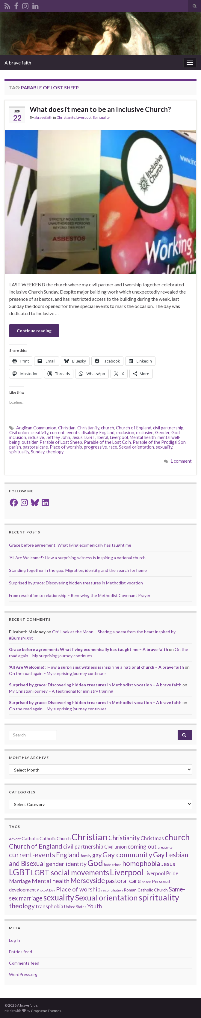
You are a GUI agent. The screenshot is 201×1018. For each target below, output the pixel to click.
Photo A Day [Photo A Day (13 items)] (46, 890)
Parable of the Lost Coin (107, 442)
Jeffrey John (58, 437)
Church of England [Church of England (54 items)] (35, 846)
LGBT (89, 437)
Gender (162, 432)
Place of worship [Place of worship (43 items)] (78, 889)
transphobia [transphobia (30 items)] (49, 906)
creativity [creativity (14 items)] (165, 847)
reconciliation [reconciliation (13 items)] (112, 890)
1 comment (181, 461)
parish (15, 446)
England (106, 432)
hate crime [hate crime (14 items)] (112, 864)
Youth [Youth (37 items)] (94, 906)
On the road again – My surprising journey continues (58, 673)
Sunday (37, 451)
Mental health (143, 437)
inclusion (17, 437)
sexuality (164, 446)
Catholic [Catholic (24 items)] (30, 838)
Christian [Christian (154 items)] (90, 836)
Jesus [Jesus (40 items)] (168, 863)
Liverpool (83, 117)
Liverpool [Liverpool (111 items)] (126, 872)
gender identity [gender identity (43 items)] (66, 863)
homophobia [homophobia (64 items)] (141, 863)
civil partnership (168, 427)
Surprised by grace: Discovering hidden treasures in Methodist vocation (76, 582)
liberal (102, 437)
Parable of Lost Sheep (61, 442)
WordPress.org (23, 974)
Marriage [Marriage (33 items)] (20, 881)
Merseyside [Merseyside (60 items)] (87, 880)
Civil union (19, 432)
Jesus (77, 437)
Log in (14, 940)
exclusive (144, 432)
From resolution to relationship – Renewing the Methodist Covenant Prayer (79, 595)
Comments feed (24, 963)
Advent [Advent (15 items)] (15, 839)
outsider (30, 442)
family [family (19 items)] (86, 855)
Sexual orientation (136, 446)
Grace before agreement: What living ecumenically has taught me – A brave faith (88, 649)
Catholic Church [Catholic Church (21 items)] (55, 838)
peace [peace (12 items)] (146, 882)
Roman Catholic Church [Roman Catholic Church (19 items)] (146, 889)
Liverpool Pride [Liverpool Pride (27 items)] (161, 873)
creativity (39, 432)
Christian (66, 427)
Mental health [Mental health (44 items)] (50, 880)
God (175, 432)
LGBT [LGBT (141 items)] (19, 872)
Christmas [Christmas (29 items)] (152, 838)
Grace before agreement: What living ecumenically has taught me (70, 545)
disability (89, 432)
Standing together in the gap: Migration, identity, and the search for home (78, 570)
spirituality (19, 451)
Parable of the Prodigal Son (159, 442)
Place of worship (66, 446)
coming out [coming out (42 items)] (142, 846)
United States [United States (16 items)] (75, 906)
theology (55, 451)
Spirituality (101, 117)
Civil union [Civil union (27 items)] (115, 847)
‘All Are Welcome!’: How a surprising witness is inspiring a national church (77, 557)
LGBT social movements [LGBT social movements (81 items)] (70, 872)
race (113, 446)
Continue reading (34, 330)
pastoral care (35, 446)
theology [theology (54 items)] (22, 906)
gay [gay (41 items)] (97, 855)
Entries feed (20, 951)
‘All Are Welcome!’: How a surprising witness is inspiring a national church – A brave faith (96, 667)
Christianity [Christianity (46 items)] (124, 837)
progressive (95, 446)
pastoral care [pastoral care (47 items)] (123, 880)
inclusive (36, 437)
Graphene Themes (46, 1010)
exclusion (125, 432)
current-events (65, 432)
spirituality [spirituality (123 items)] (159, 897)
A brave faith (17, 62)
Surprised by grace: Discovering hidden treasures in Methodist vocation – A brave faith (95, 684)
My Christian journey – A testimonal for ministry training (61, 691)
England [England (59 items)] (68, 855)
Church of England (133, 427)
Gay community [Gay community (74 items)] (127, 854)
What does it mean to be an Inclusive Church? (100, 109)
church (107, 427)
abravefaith (43, 117)
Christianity (66, 117)
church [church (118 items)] (177, 837)
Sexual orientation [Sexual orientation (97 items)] (106, 897)
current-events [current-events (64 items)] (32, 855)
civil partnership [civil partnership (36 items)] (83, 846)
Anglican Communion (36, 427)
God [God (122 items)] (95, 863)
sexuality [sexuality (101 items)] (58, 897)
